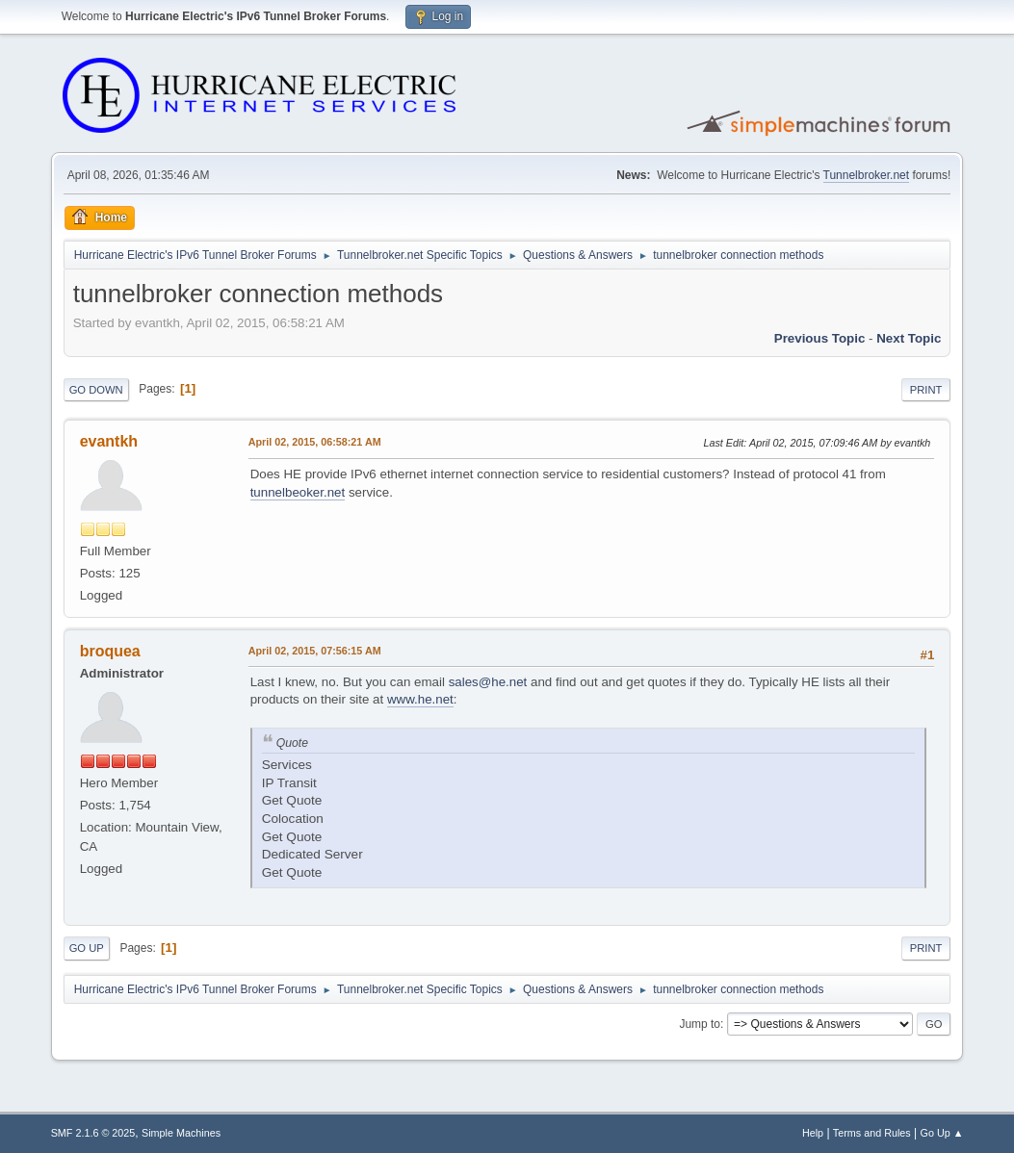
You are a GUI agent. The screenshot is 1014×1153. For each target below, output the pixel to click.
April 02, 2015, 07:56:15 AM (314, 650)
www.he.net (420, 699)
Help (812, 1133)
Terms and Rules (872, 1133)
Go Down (96, 390)
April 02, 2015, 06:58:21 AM (314, 442)
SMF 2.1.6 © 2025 (93, 1133)
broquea (110, 651)
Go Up (86, 948)
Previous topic (820, 338)
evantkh (109, 441)
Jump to (699, 1024)
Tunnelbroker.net (866, 175)
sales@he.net (488, 682)
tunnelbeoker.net (298, 492)
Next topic (908, 338)
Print (926, 390)
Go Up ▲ (942, 1133)
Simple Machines (181, 1133)
